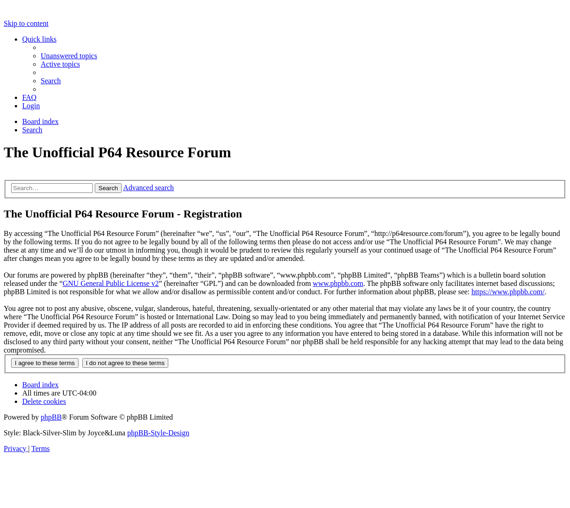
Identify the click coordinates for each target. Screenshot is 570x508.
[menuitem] (69, 56)
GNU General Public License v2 (110, 283)
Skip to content (26, 23)
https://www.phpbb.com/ (508, 292)
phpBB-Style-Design (158, 433)
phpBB (51, 417)
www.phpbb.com (338, 283)
